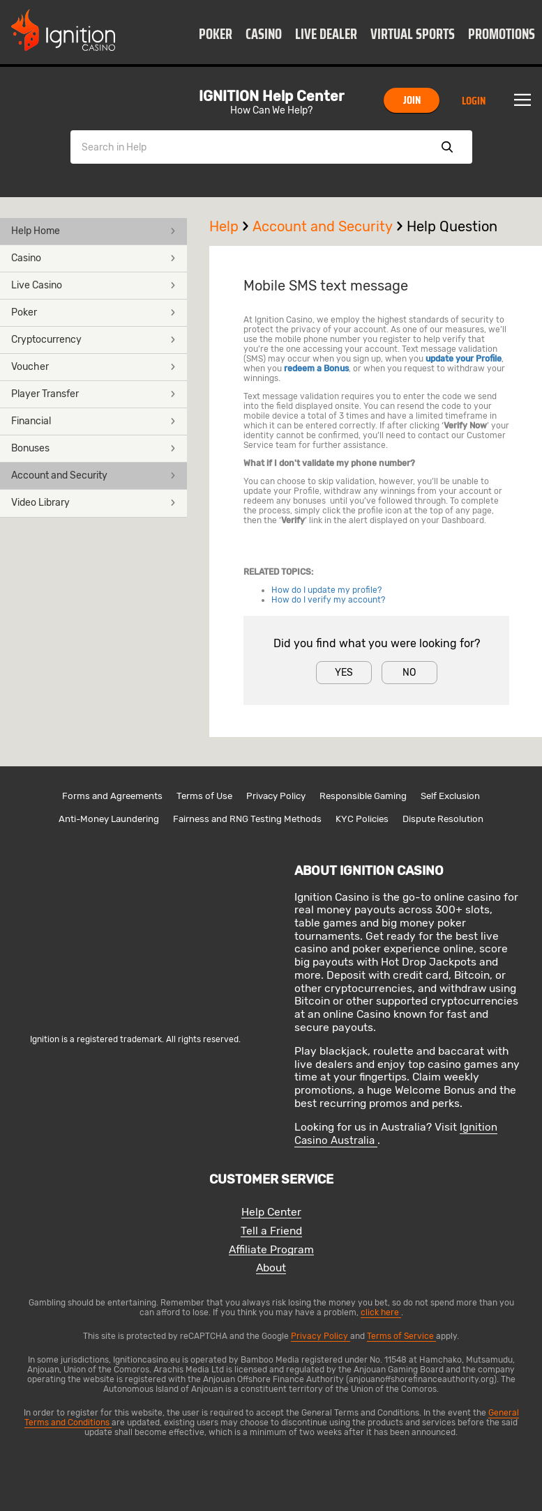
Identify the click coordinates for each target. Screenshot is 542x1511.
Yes (344, 673)
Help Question (452, 226)
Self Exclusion (450, 795)
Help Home (93, 231)
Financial (93, 421)
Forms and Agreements (112, 795)
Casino (264, 34)
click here (381, 1312)
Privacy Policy (276, 795)
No (409, 673)
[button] (216, 33)
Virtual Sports (412, 34)
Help (231, 226)
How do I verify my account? (328, 600)
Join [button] (412, 100)
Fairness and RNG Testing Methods (247, 818)
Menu (522, 100)
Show (447, 147)
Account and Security (93, 475)
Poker (215, 34)
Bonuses (93, 448)
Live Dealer (326, 34)
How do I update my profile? (326, 590)
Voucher (93, 367)
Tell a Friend (271, 1231)
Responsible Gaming (363, 795)
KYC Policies (362, 818)
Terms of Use (204, 795)
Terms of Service (401, 1336)
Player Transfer (93, 394)
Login (473, 100)
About (271, 1268)
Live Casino (93, 285)
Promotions (501, 34)
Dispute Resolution (442, 818)
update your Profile (464, 359)
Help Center (271, 1212)
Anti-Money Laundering (109, 818)
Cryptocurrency (93, 340)
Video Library (93, 503)
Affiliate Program (271, 1250)
